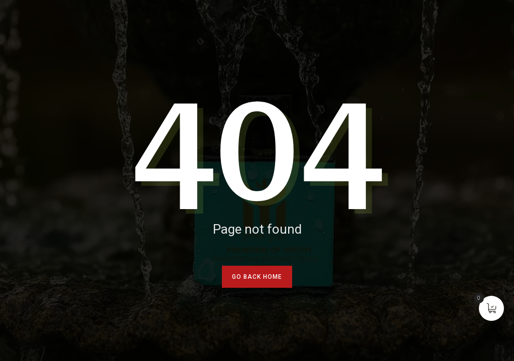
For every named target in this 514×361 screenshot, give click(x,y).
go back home (257, 276)
